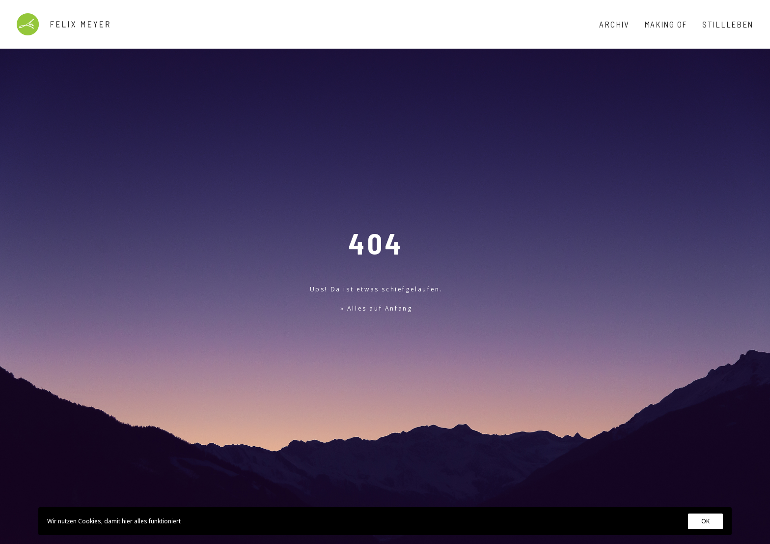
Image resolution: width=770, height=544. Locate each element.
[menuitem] (617, 24)
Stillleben (727, 24)
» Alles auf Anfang (376, 245)
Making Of (666, 24)
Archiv (614, 24)
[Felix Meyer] (63, 24)
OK (705, 521)
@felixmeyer (65, 474)
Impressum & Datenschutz (53, 493)
